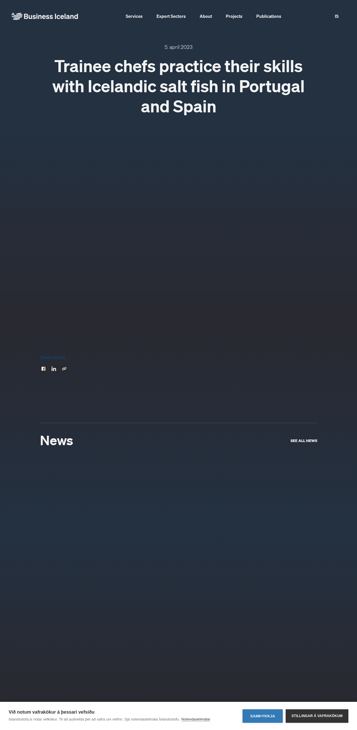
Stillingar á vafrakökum (317, 716)
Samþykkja (262, 716)
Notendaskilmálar (195, 719)
